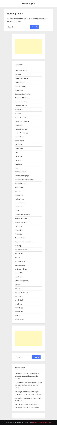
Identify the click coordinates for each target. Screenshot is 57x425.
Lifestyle (18, 160)
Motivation (18, 207)
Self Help (18, 246)
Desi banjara (28, 3)
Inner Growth (19, 141)
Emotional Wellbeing (22, 98)
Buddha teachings (21, 71)
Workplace (18, 296)
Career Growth (20, 82)
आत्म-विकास (18, 304)
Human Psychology (21, 133)
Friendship (19, 109)
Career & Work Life (21, 78)
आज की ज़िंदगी (19, 300)
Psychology (19, 234)
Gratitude (18, 113)
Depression (19, 90)
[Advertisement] (28, 46)
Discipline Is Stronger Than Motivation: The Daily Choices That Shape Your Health (28, 385)
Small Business (20, 265)
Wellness (18, 288)
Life (16, 152)
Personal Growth (20, 222)
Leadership (19, 148)
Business (18, 75)
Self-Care (18, 257)
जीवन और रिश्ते (19, 308)
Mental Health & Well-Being (24, 180)
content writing (20, 86)
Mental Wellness (20, 183)
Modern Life (19, 195)
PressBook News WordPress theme (41, 422)
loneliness (18, 164)
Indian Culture (20, 137)
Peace (17, 211)
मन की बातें (18, 316)
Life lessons (19, 156)
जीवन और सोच (19, 312)
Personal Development (22, 215)
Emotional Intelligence (23, 94)
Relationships (19, 238)
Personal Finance (21, 218)
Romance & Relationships (23, 242)
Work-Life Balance (21, 292)
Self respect (19, 253)
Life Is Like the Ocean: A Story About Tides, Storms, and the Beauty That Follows (27, 376)
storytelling (19, 277)
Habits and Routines (22, 121)
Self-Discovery (20, 261)
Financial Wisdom (21, 106)
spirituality (19, 273)
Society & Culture (21, 269)
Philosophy (18, 226)
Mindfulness (19, 187)
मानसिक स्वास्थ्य (19, 320)
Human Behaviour (21, 129)
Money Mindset (20, 203)
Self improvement (21, 249)
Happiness (18, 125)
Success (17, 284)
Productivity (19, 230)
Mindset (17, 191)
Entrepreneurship (21, 102)
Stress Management (21, 281)
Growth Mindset (20, 117)
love (16, 168)
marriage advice (20, 172)
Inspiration (19, 144)
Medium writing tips (22, 176)
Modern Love (19, 199)
